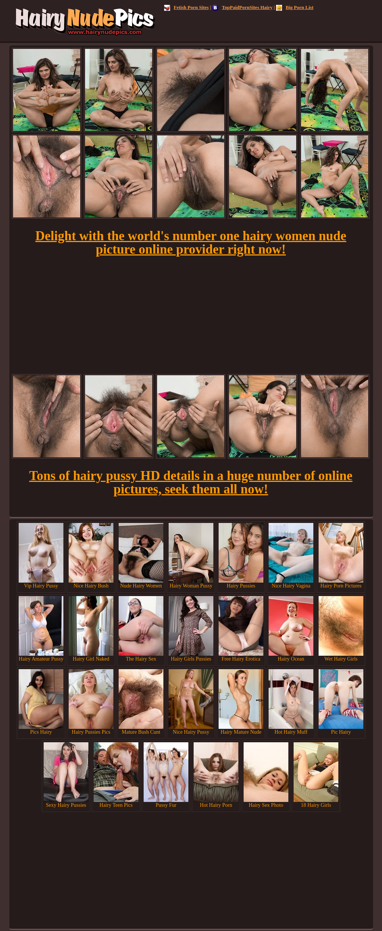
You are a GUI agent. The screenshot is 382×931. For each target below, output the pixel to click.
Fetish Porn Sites (186, 7)
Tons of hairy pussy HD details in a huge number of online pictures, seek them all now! (190, 482)
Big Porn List (294, 7)
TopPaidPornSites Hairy (242, 7)
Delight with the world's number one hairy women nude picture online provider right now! (191, 243)
